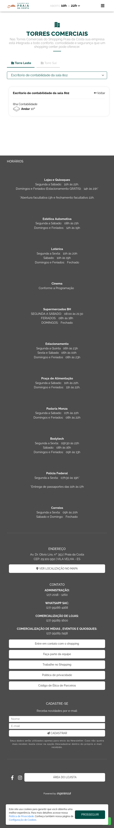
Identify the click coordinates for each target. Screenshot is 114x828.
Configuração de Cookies (22, 820)
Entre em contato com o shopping (57, 643)
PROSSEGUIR (90, 814)
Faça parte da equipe (57, 654)
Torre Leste (21, 63)
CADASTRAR (57, 733)
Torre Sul (48, 63)
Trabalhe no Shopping (57, 664)
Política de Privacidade (21, 816)
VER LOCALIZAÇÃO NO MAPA (57, 568)
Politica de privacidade (57, 675)
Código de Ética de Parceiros (57, 685)
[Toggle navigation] (102, 6)
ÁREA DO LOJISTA (65, 777)
